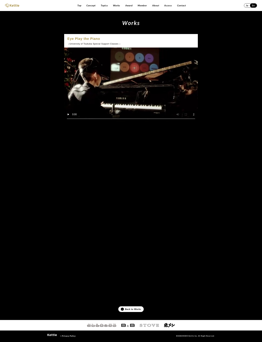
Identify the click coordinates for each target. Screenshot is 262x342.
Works (116, 5)
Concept (91, 5)
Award (129, 5)
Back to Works (131, 309)
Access (168, 5)
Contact (181, 5)
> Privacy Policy (68, 336)
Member (142, 5)
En (253, 5)
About (155, 5)
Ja (247, 5)
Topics (104, 5)
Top (79, 5)
